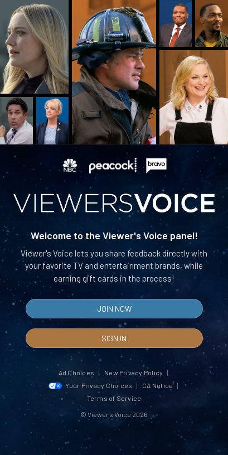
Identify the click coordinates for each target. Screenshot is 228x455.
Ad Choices (76, 372)
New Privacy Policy (133, 372)
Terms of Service (114, 398)
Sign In (114, 338)
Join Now (114, 308)
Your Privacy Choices (90, 385)
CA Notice (157, 385)
